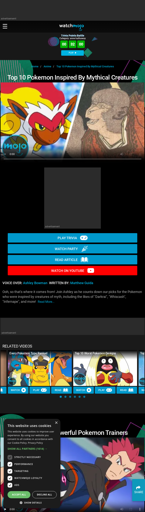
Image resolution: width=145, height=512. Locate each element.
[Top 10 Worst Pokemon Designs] (105, 368)
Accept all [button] (19, 494)
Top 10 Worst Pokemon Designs (95, 353)
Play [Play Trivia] (40, 390)
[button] (60, 397)
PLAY (72, 53)
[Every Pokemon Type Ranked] (40, 368)
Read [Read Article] (61, 390)
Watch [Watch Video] (18, 390)
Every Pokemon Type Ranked (28, 353)
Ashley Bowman (35, 283)
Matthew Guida (81, 283)
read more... (46, 302)
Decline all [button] (44, 494)
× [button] (56, 422)
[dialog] (32, 463)
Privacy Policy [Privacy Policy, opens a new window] (35, 442)
